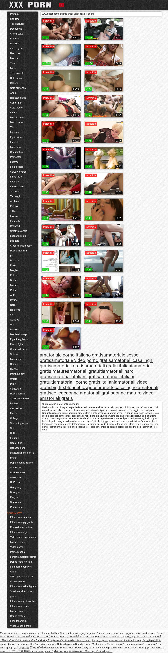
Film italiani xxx (18, 620)
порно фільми (8, 644)
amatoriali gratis (67, 365)
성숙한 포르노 (21, 647)
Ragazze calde (18, 97)
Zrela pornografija (132, 644)
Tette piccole (17, 73)
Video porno (16, 547)
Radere (14, 83)
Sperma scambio (19, 398)
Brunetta (15, 38)
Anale (13, 92)
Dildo (13, 383)
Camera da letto (19, 349)
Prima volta (16, 507)
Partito (14, 413)
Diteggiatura (16, 152)
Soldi (13, 428)
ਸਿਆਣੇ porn (133, 640)
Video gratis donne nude (23, 537)
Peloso (14, 206)
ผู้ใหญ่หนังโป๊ (37, 647)
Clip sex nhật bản (50, 633)
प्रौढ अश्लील (69, 640)
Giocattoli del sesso (21, 245)
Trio (12, 127)
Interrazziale (17, 186)
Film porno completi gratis (21, 569)
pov (12, 255)
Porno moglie (17, 551)
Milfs (13, 68)
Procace (14, 260)
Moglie (14, 270)
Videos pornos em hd (112, 633)
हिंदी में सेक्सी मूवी (42, 640)
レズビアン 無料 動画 (17, 651)
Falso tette (16, 176)
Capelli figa (16, 442)
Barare (13, 280)
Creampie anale (18, 230)
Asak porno (106, 651)
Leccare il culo (18, 235)
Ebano (13, 265)
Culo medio (16, 107)
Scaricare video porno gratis (22, 594)
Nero (12, 304)
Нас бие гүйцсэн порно (43, 644)
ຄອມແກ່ (49, 651)
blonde (72, 387)
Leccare (14, 132)
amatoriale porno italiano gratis (71, 355)
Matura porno (36, 651)
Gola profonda (18, 87)
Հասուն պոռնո (43, 636)
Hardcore (15, 53)
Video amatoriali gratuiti (27, 633)
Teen (12, 63)
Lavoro (14, 216)
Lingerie (14, 438)
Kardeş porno (149, 633)
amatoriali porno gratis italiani (84, 382)
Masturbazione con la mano (22, 455)
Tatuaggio (15, 196)
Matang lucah (51, 647)
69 (11, 314)
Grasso (14, 364)
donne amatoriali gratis (89, 393)
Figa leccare (16, 166)
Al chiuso (15, 201)
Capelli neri (16, 102)
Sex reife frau (67, 633)
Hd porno (15, 309)
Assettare (15, 477)
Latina (13, 112)
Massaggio (16, 359)
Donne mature (18, 616)
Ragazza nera (17, 447)
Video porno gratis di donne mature (21, 579)
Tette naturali (17, 23)
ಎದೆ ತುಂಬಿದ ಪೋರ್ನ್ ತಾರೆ (20, 640)
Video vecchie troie (20, 625)
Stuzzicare (16, 502)
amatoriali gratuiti (85, 371)
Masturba (15, 147)
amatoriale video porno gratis (81, 360)
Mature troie (16, 611)
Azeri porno (108, 647)
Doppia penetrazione (21, 462)
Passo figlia (16, 344)
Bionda (14, 58)
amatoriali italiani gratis (75, 376)
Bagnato (14, 240)
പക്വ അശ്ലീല (118, 640)
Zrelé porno (148, 644)
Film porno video (62, 636)
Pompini (14, 13)
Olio (12, 324)
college (58, 393)
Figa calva (15, 221)
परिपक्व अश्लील (76, 651)
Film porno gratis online (23, 601)
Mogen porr (88, 636)
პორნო (76, 636)
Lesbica (14, 181)
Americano (16, 467)
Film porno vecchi (20, 606)
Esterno (14, 161)
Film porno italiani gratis (23, 586)
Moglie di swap (18, 334)
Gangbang (15, 487)
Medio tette (16, 122)
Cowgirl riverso (18, 171)
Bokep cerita (122, 647)
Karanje (97, 647)
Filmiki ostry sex (84, 647)
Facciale (14, 142)
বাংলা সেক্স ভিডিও (23, 636)
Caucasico (16, 408)
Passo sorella (17, 393)
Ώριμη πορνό (150, 647)
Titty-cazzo (16, 211)
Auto (12, 295)
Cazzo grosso (17, 48)
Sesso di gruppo (19, 423)
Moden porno (99, 644)
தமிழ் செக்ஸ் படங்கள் (141, 636)
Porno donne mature (21, 527)
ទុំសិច (143, 640)
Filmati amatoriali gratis (23, 556)
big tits (58, 387)
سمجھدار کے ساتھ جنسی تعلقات (91, 640)
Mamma (14, 285)
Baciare (14, 403)
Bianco (14, 369)
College (14, 418)
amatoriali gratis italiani (108, 365)
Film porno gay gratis (21, 522)
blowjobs (88, 387)
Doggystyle (16, 28)
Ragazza (15, 43)
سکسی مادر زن (133, 633)
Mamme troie (17, 542)
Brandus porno (83, 644)
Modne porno (67, 647)
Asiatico (14, 319)
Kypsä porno (101, 636)
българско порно (119, 636)
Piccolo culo (17, 117)
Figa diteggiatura (19, 339)
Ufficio (13, 378)
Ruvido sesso (17, 472)
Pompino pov (17, 373)
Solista (14, 354)
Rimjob (14, 497)
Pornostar (15, 156)
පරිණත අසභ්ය (92, 651)
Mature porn (6, 633)
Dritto (13, 433)
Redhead (15, 226)
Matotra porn (61, 651)
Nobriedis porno (66, 644)
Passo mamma (18, 250)
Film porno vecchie (20, 517)
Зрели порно (114, 644)
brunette (106, 387)
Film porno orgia (19, 532)
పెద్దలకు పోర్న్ (57, 640)
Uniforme (15, 482)
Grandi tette (16, 33)
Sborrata (15, 18)
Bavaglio (15, 492)
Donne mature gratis (21, 561)
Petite (13, 290)
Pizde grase (23, 644)
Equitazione (16, 137)
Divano (14, 299)
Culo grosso (16, 78)
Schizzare (15, 388)
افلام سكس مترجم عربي (87, 633)
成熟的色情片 (153, 640)
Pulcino (14, 275)
